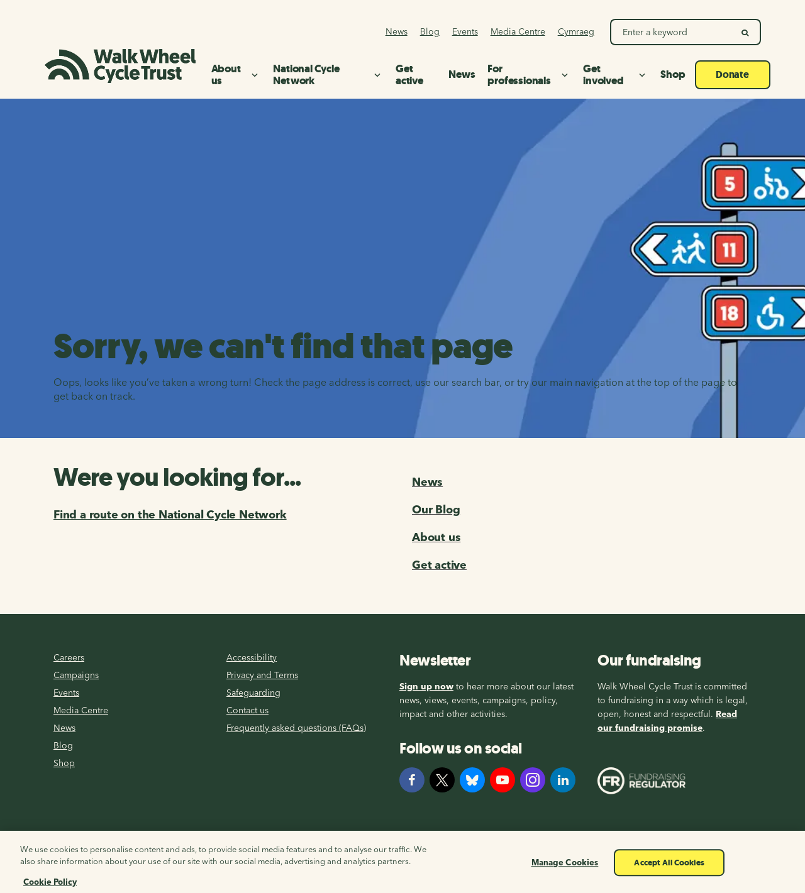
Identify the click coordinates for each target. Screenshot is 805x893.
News (427, 481)
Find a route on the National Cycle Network (170, 514)
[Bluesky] (472, 779)
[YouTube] (502, 779)
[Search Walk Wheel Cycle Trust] (671, 32)
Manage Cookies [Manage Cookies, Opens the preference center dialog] (565, 878)
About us (436, 537)
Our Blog (436, 509)
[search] (745, 32)
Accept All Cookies (669, 878)
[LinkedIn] (562, 779)
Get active (439, 564)
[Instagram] (532, 779)
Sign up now (426, 686)
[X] (442, 779)
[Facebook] (412, 779)
